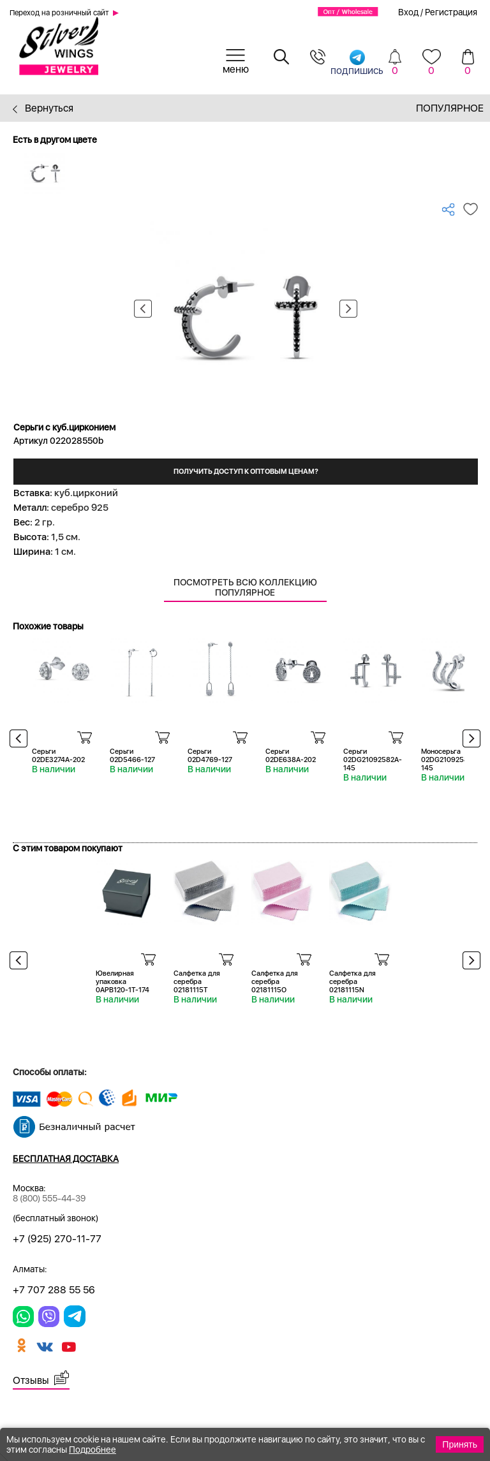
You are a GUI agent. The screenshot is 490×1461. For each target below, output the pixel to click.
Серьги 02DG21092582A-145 (372, 759)
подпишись (356, 62)
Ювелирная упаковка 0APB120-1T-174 (122, 981)
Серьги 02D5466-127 (132, 755)
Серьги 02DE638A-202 (290, 755)
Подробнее (92, 1449)
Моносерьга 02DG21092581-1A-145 (453, 759)
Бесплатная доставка (66, 1159)
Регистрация (451, 12)
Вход (408, 12)
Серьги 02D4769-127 (210, 755)
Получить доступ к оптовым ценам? (246, 471)
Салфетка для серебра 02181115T (197, 981)
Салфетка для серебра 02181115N (352, 981)
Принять (459, 1444)
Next (348, 309)
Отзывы (31, 1380)
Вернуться (43, 108)
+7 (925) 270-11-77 (57, 1239)
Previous (143, 309)
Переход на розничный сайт (59, 12)
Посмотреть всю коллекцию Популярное (245, 587)
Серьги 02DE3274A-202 (58, 755)
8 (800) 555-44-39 (49, 1198)
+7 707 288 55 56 (54, 1290)
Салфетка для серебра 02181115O (274, 981)
